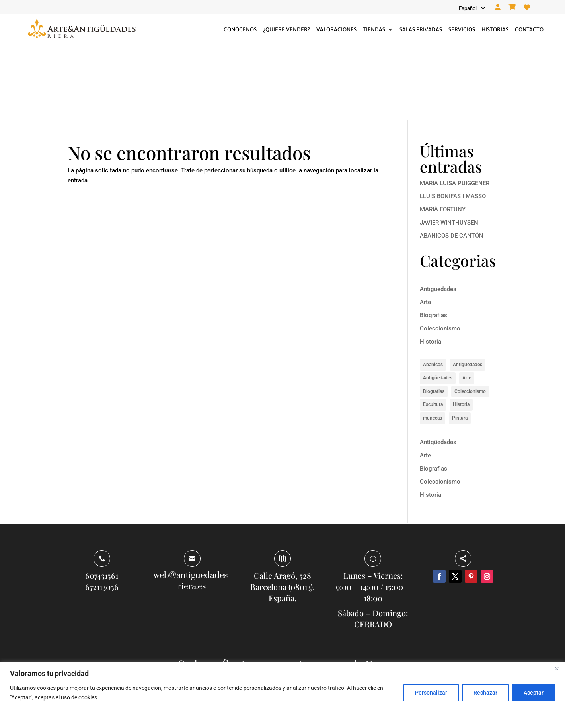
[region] (282, 685)
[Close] (556, 668)
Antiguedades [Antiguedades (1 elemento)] (467, 289)
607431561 (101, 500)
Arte (425, 227)
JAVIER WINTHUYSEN (449, 147)
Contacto (529, 29)
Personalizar (431, 692)
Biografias (433, 240)
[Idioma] (471, 8)
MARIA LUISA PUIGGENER (454, 107)
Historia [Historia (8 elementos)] (461, 329)
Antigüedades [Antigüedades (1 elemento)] (437, 303)
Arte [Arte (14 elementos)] (466, 303)
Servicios (461, 29)
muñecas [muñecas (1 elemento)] (432, 343)
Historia (430, 266)
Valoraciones (336, 29)
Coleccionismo (440, 253)
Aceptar (534, 692)
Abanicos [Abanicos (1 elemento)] (433, 289)
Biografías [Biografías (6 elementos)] (433, 316)
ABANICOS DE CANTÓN (451, 160)
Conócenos (240, 29)
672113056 (102, 511)
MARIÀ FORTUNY (443, 134)
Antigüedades (438, 214)
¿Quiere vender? (286, 29)
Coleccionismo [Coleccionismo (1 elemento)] (470, 316)
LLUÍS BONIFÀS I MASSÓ (453, 121)
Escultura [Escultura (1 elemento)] (433, 329)
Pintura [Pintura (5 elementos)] (460, 343)
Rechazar (485, 692)
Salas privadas (420, 29)
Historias (495, 29)
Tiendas (374, 29)
